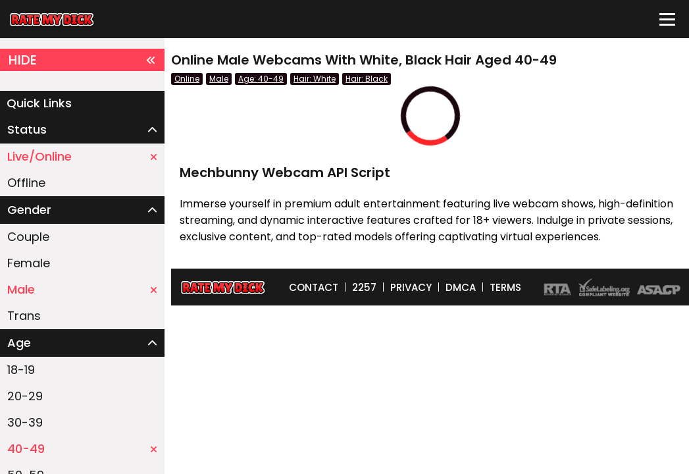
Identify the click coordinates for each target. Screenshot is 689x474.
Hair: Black (366, 78)
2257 (364, 287)
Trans (24, 315)
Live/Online (82, 156)
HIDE (82, 60)
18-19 (21, 369)
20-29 (25, 396)
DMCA (461, 287)
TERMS (505, 287)
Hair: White (314, 78)
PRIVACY (411, 287)
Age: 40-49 (261, 78)
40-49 (82, 448)
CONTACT (313, 287)
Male (82, 289)
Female (28, 263)
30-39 (25, 422)
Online (186, 78)
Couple (28, 236)
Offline (26, 182)
